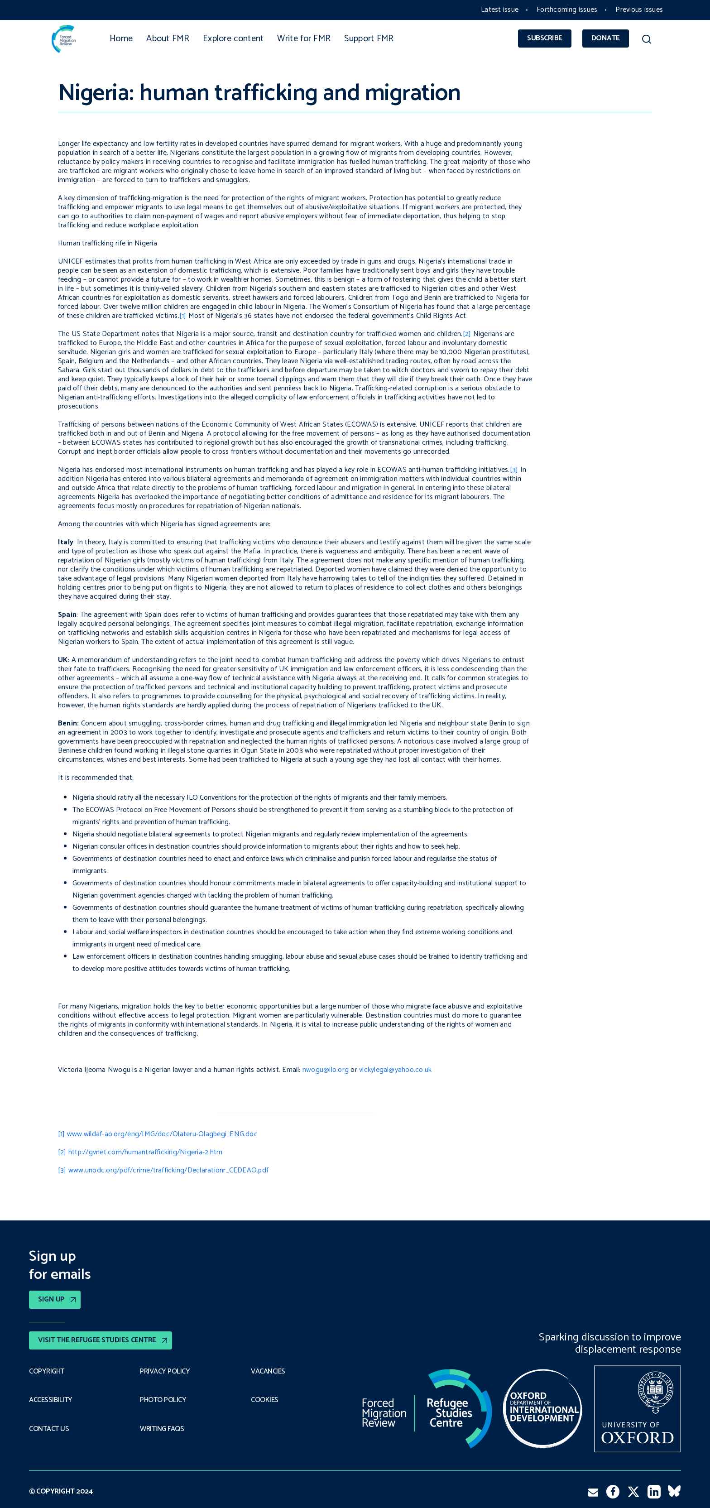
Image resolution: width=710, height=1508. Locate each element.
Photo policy (163, 1400)
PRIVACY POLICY (165, 1372)
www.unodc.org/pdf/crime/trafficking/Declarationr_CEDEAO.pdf (168, 1170)
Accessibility (50, 1400)
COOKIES (264, 1400)
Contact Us (49, 1429)
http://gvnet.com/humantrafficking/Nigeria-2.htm (145, 1152)
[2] (467, 334)
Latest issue (499, 10)
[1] (183, 316)
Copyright (46, 1372)
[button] (646, 41)
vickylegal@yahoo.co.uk (395, 1070)
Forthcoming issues (567, 10)
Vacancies (268, 1372)
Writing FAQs (162, 1429)
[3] (514, 470)
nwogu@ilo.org (325, 1070)
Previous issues (639, 10)
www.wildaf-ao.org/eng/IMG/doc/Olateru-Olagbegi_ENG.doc (162, 1134)
